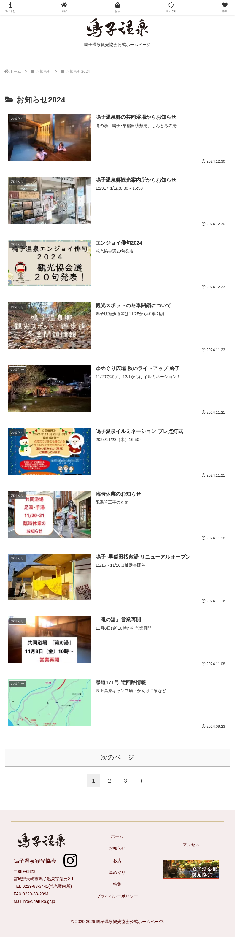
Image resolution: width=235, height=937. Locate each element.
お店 (117, 860)
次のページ (117, 757)
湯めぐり (117, 872)
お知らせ (117, 848)
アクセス (191, 845)
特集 (117, 884)
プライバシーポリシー (117, 896)
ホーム (117, 836)
